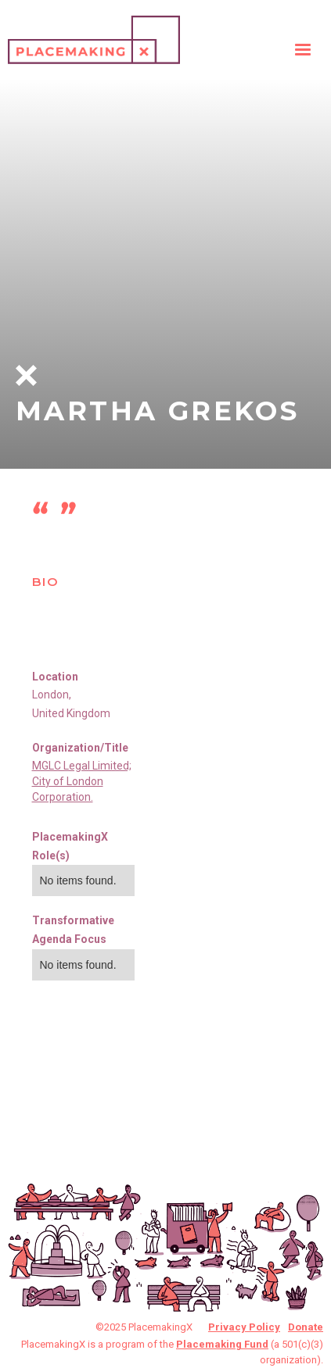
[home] (94, 36)
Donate (305, 1327)
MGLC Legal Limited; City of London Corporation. (81, 781)
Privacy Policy (244, 1327)
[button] (302, 50)
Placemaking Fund (222, 1344)
